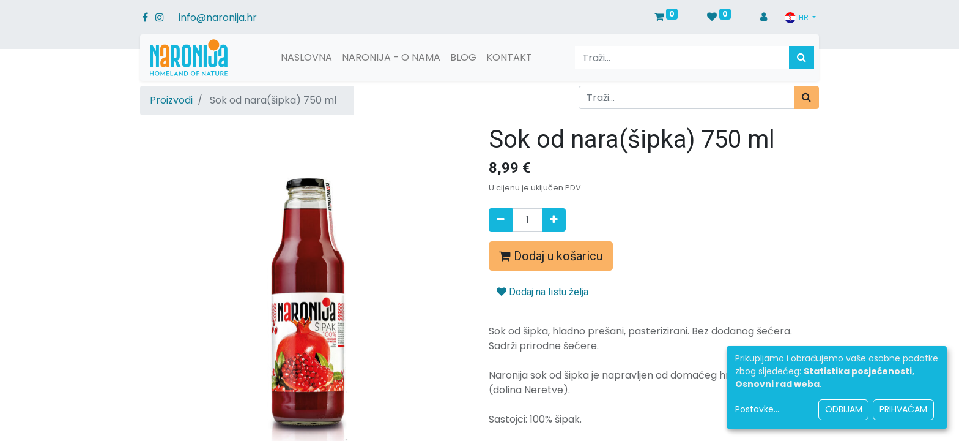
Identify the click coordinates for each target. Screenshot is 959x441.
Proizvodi (171, 100)
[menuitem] (306, 57)
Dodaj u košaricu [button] (550, 256)
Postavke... (757, 409)
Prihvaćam (903, 409)
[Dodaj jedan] (554, 220)
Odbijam (843, 409)
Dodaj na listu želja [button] (542, 292)
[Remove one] (501, 220)
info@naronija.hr (218, 17)
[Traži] (801, 57)
